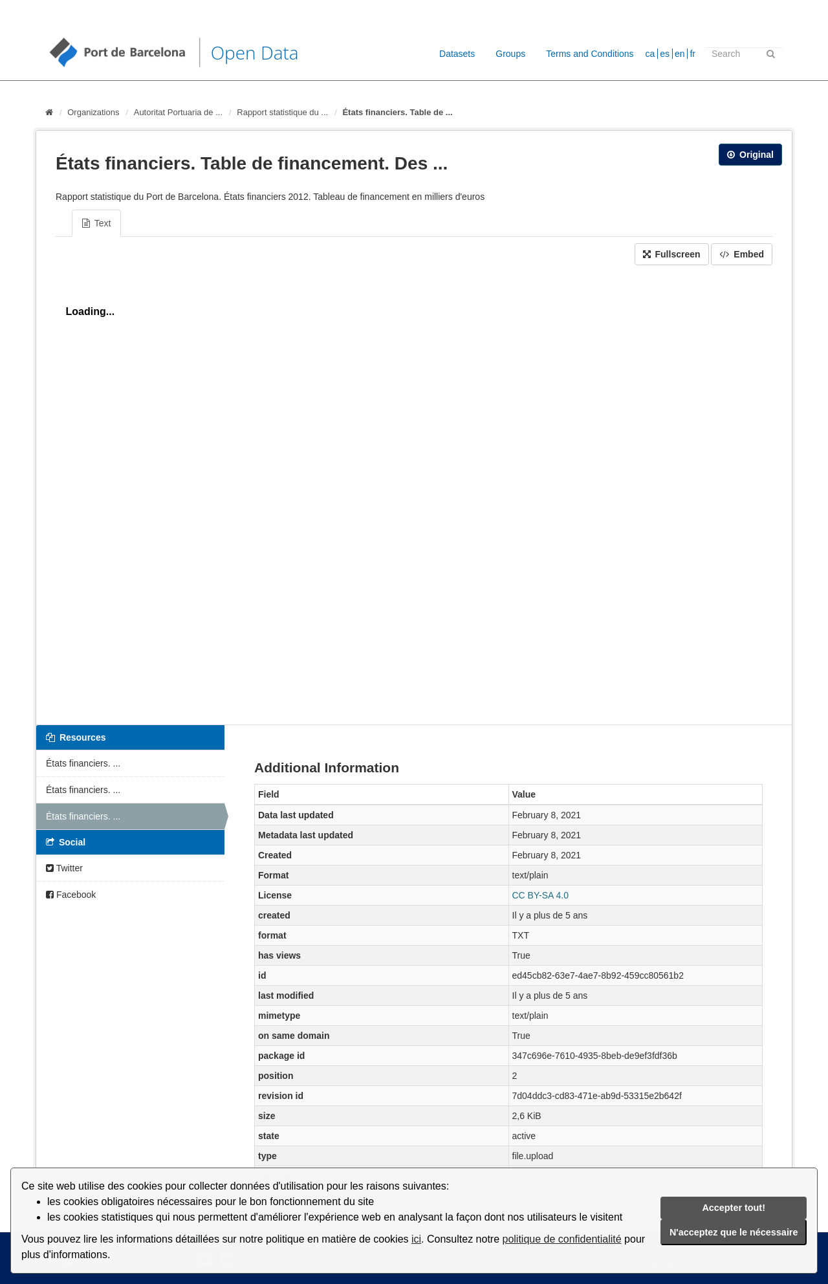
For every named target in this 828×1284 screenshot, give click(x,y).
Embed (741, 254)
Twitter (64, 868)
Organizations (93, 112)
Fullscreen (672, 254)
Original (750, 154)
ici (416, 1239)
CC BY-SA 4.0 (540, 895)
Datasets (457, 54)
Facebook (71, 894)
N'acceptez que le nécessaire (734, 1232)
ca (650, 54)
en (680, 54)
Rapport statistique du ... (282, 112)
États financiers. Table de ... (397, 112)
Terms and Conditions (589, 54)
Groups (510, 54)
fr (692, 54)
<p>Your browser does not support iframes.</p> (414, 491)
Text (96, 223)
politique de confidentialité (562, 1239)
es (665, 54)
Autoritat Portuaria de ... (178, 112)
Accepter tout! (733, 1207)
